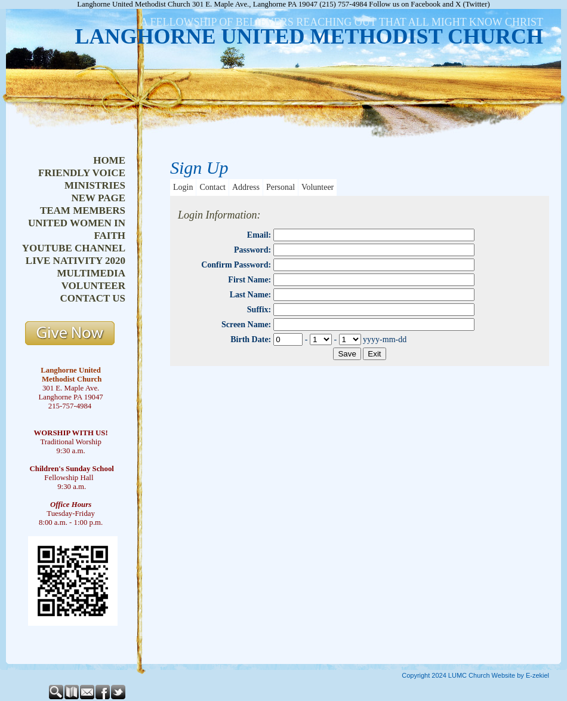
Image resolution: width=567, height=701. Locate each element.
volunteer (93, 285)
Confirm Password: (236, 264)
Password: (252, 249)
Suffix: (259, 309)
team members (82, 210)
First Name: (249, 279)
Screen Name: (246, 324)
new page (98, 198)
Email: (259, 234)
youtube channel (73, 248)
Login (183, 187)
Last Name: (251, 294)
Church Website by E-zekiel (509, 675)
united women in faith (76, 229)
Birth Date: (250, 339)
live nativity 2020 (75, 260)
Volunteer (317, 187)
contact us (92, 298)
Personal (280, 187)
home (109, 160)
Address (246, 187)
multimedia (91, 273)
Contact (212, 187)
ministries (94, 185)
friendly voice (81, 173)
